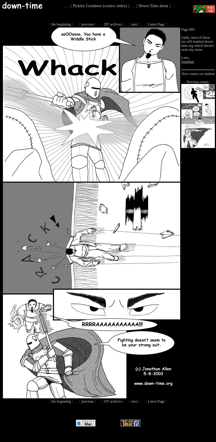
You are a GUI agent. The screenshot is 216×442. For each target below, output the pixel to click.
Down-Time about (153, 6)
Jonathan (187, 62)
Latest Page (156, 24)
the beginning (61, 24)
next (134, 24)
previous (87, 24)
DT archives (113, 24)
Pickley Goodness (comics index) (100, 6)
